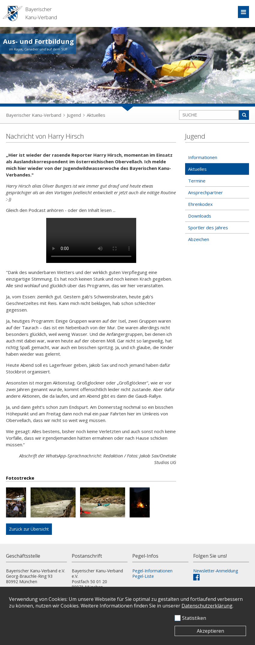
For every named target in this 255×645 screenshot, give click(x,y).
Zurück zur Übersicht (29, 529)
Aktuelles (96, 115)
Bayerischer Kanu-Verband (33, 115)
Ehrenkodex (200, 204)
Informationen (202, 157)
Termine (197, 181)
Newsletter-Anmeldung (215, 571)
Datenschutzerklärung (207, 605)
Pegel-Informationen (152, 571)
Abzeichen (198, 239)
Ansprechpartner (205, 192)
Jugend (74, 115)
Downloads (199, 216)
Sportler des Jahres (208, 228)
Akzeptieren (210, 631)
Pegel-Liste (143, 576)
